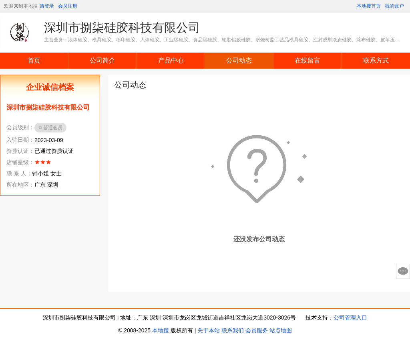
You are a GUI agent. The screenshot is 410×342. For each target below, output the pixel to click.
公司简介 (102, 60)
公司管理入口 (350, 317)
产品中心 (171, 60)
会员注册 (67, 6)
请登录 (47, 6)
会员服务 (256, 330)
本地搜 (160, 330)
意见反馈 (403, 271)
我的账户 (394, 6)
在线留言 (307, 60)
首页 (34, 60)
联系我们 (232, 330)
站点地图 (280, 330)
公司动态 (239, 60)
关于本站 (208, 330)
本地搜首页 (369, 6)
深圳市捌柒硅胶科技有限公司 (122, 27)
